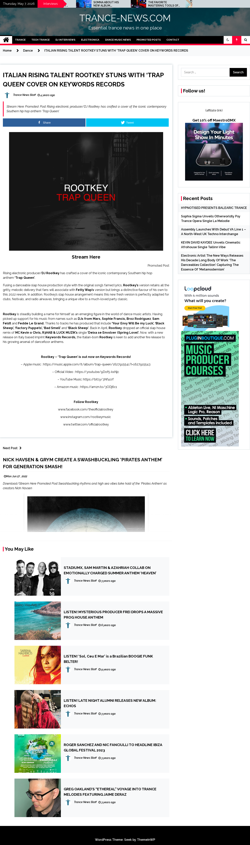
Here (94, 257)
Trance (20, 39)
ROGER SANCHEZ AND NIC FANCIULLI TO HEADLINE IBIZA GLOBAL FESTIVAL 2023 (113, 747)
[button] (228, 40)
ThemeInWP (146, 840)
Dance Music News (118, 39)
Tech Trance (40, 39)
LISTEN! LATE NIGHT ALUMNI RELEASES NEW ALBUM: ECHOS (110, 703)
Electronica (90, 39)
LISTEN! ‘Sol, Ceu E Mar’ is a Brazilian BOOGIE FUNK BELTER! (108, 659)
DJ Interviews (65, 39)
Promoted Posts (149, 39)
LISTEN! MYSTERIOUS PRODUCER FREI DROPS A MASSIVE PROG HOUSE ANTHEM (113, 614)
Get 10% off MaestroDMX (214, 120)
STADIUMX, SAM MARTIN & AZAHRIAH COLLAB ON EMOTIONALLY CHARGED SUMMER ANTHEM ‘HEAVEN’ (110, 570)
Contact (172, 39)
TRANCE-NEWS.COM (125, 18)
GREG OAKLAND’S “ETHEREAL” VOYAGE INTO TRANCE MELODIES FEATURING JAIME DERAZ (110, 791)
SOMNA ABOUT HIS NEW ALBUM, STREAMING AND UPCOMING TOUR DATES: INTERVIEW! (161, 4)
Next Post (13, 448)
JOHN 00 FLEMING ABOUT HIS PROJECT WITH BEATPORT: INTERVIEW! (107, 4)
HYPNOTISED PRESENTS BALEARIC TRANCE (214, 208)
